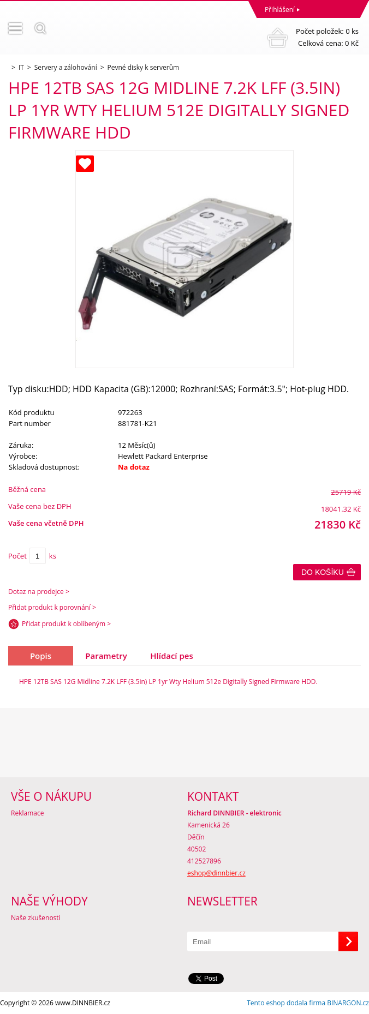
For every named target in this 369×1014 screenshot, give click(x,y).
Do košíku (322, 572)
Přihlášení (280, 9)
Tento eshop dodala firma (286, 1002)
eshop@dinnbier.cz (216, 873)
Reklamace (27, 813)
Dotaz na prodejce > (38, 591)
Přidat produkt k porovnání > (52, 607)
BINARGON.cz (348, 1002)
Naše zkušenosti (36, 917)
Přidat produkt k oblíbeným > (66, 623)
